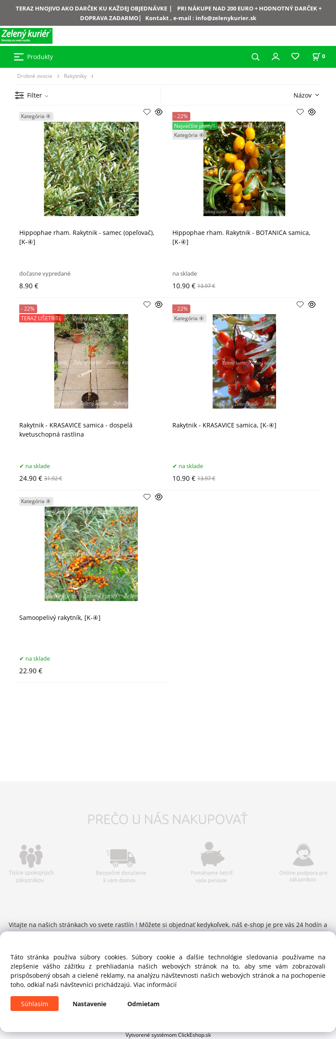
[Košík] (318, 56)
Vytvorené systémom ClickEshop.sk (168, 1034)
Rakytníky (75, 75)
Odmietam (143, 1004)
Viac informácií (155, 984)
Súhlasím (34, 1004)
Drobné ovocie (34, 75)
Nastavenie (89, 1004)
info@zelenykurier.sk (226, 18)
